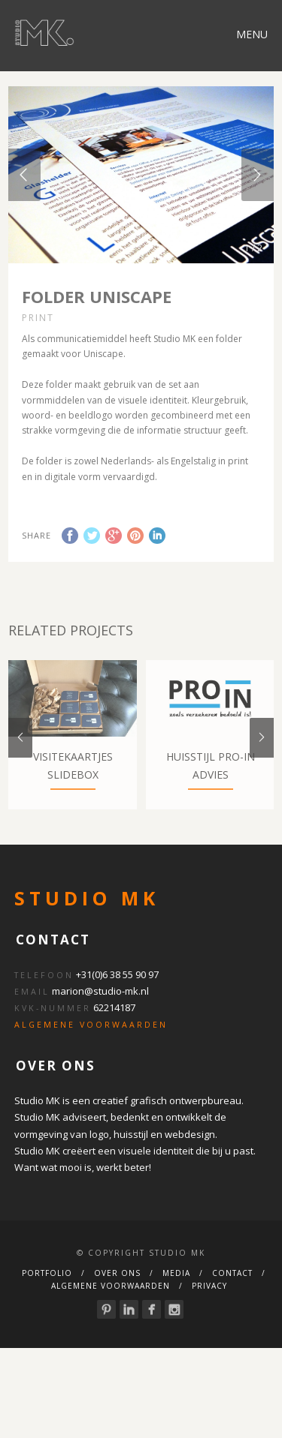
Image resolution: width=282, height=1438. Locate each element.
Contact (232, 1308)
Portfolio (47, 1308)
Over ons (117, 1308)
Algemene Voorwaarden (110, 1321)
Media (176, 1308)
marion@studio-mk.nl (100, 1027)
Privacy (209, 1321)
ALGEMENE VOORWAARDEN (91, 1060)
